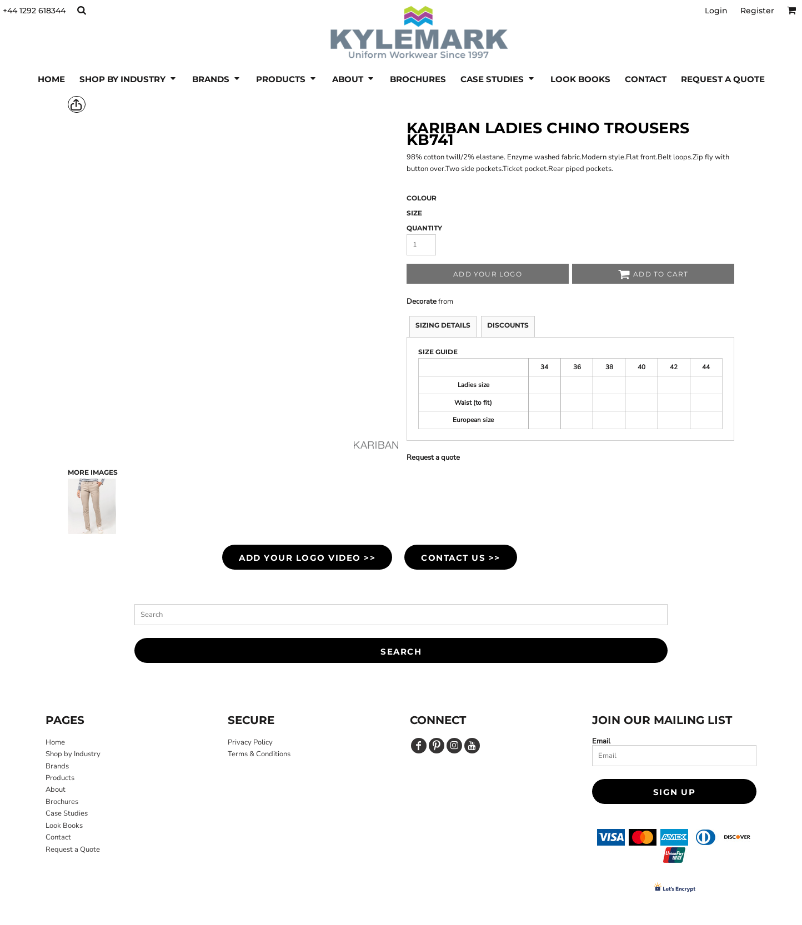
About (56, 790)
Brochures (62, 802)
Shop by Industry (73, 754)
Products (60, 778)
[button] (81, 10)
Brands (57, 766)
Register (757, 11)
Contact (58, 837)
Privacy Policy (250, 742)
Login (716, 11)
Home (55, 742)
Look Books (64, 826)
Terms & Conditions (259, 754)
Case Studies (67, 813)
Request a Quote (73, 849)
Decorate (422, 301)
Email (601, 741)
